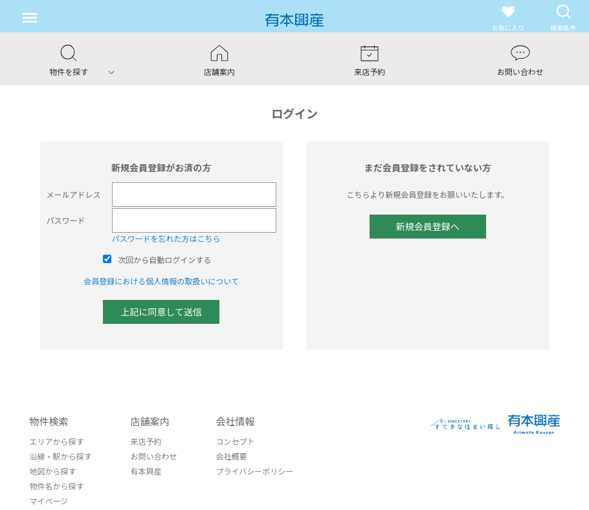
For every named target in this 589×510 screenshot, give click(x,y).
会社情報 (235, 421)
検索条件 (563, 17)
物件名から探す (57, 485)
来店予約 (146, 441)
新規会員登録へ (428, 226)
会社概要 (231, 456)
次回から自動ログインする (164, 259)
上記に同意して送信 (161, 311)
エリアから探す (57, 441)
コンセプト (235, 441)
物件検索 (49, 421)
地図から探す (53, 470)
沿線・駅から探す (61, 456)
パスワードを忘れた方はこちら (166, 238)
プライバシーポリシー (255, 470)
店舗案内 (150, 421)
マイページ (49, 500)
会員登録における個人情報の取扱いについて (161, 280)
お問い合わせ (154, 456)
